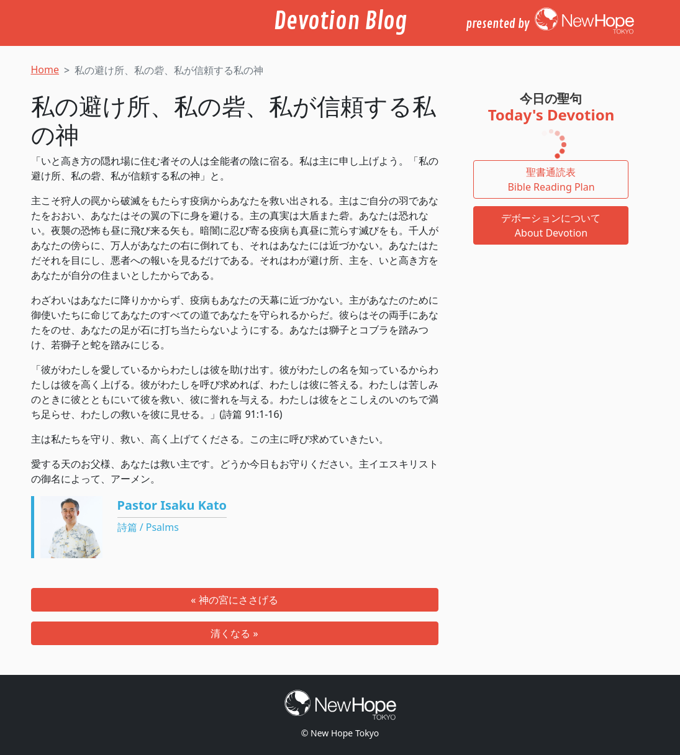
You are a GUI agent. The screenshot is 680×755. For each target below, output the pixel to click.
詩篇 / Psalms (148, 527)
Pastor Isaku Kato (172, 505)
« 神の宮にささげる (234, 600)
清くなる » (234, 633)
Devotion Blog (340, 22)
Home (45, 69)
